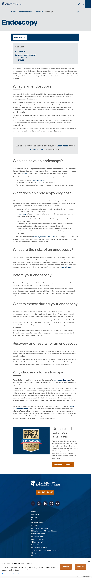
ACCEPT (66, 567)
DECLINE (80, 567)
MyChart (20, 60)
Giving (33, 553)
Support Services (37, 539)
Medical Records (37, 536)
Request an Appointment (26, 55)
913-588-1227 (20, 51)
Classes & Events (37, 523)
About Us (34, 511)
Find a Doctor (22, 58)
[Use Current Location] (78, 4)
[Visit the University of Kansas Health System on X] (39, 503)
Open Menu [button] (18, 37)
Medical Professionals (39, 547)
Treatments (39, 12)
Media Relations (37, 556)
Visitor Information (37, 542)
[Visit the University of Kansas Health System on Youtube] (57, 503)
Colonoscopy (21, 214)
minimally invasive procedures (44, 237)
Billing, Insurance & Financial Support (44, 531)
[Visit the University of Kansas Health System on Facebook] (33, 503)
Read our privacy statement (10, 573)
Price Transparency (38, 534)
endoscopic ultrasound (62, 380)
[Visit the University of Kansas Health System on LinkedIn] (45, 503)
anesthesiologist (65, 267)
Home (13, 12)
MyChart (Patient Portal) (39, 528)
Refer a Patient (36, 545)
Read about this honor (63, 464)
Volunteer (34, 525)
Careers (34, 517)
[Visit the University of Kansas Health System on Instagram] (51, 503)
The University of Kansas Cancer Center (45, 550)
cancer (24, 173)
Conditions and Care (25, 12)
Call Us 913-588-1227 (45, 492)
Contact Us (35, 514)
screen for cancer (39, 180)
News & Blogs (36, 520)
